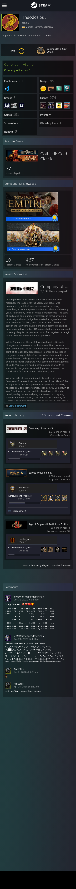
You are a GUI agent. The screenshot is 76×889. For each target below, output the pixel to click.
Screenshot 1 (19, 510)
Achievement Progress (20, 451)
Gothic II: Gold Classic (53, 156)
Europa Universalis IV (40, 472)
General (22, 443)
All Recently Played (39, 565)
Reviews (67, 565)
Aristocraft (24, 487)
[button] (15, 50)
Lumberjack (24, 539)
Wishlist (56, 565)
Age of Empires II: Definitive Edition (48, 524)
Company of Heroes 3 (41, 428)
